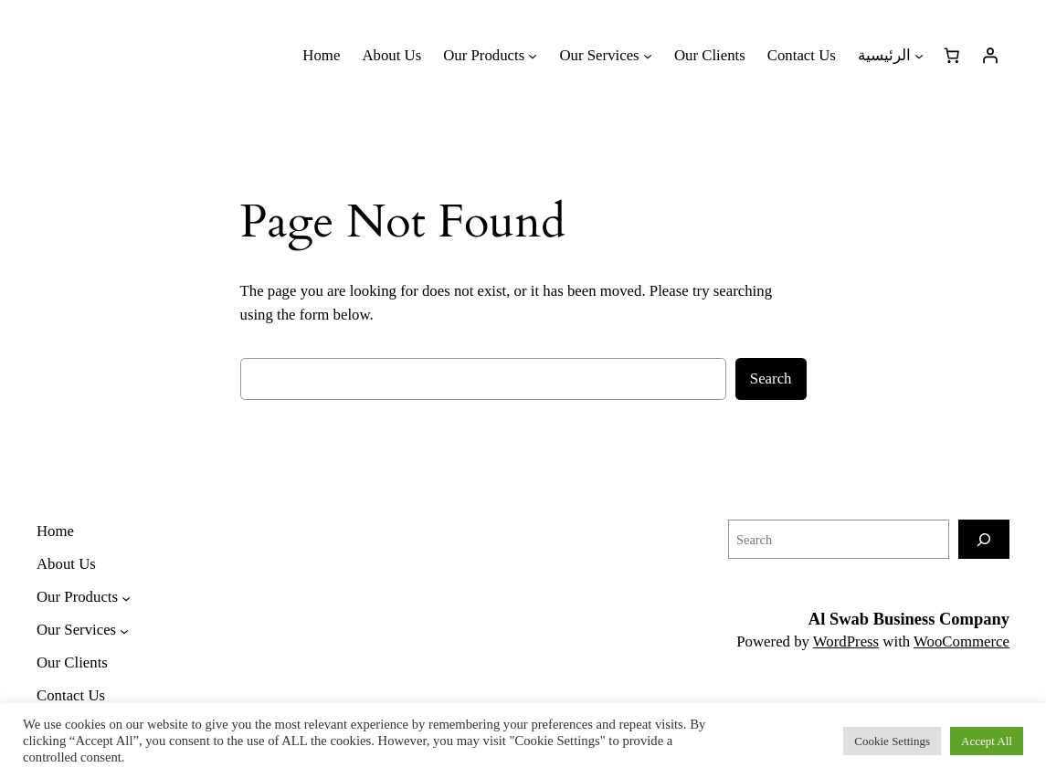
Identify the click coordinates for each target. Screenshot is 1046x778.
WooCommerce (961, 641)
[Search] (983, 539)
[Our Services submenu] (605, 55)
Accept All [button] (986, 741)
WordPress (846, 641)
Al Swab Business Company (908, 619)
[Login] (990, 56)
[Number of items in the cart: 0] (952, 56)
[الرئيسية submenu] (891, 55)
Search (771, 378)
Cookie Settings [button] (892, 741)
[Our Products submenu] (490, 55)
